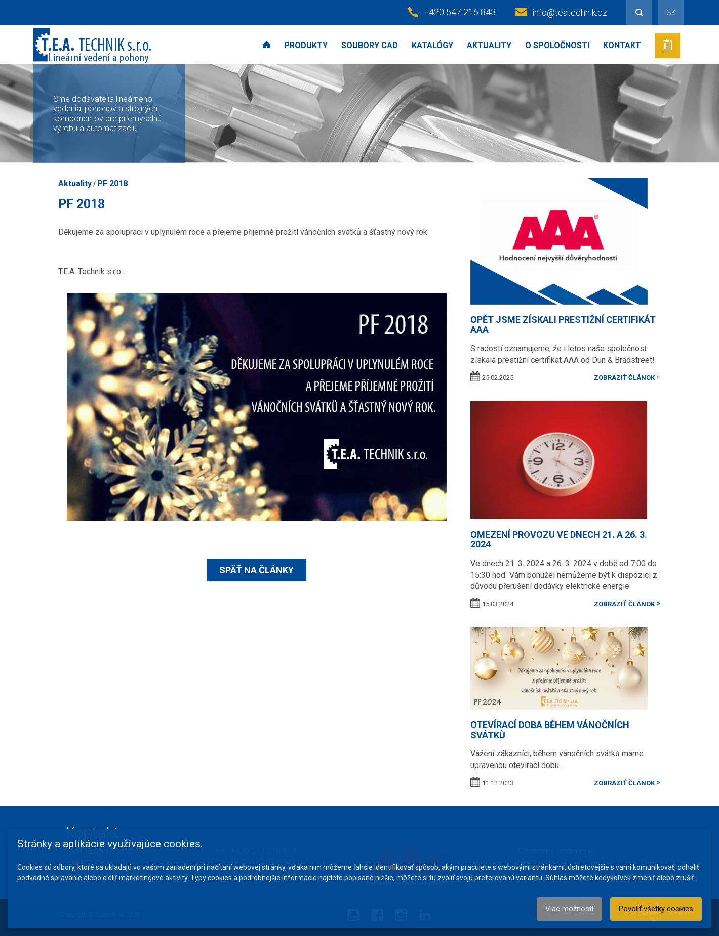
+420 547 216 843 (459, 12)
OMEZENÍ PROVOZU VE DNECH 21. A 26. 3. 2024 (558, 539)
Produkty (306, 45)
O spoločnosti (557, 45)
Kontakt (622, 45)
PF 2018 (112, 183)
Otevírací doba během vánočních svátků (549, 729)
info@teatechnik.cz (569, 12)
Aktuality (489, 45)
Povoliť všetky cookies (656, 908)
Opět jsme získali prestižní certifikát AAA (563, 324)
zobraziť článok (624, 377)
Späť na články (256, 570)
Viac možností (569, 908)
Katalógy (432, 45)
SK (671, 12)
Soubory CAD (369, 45)
